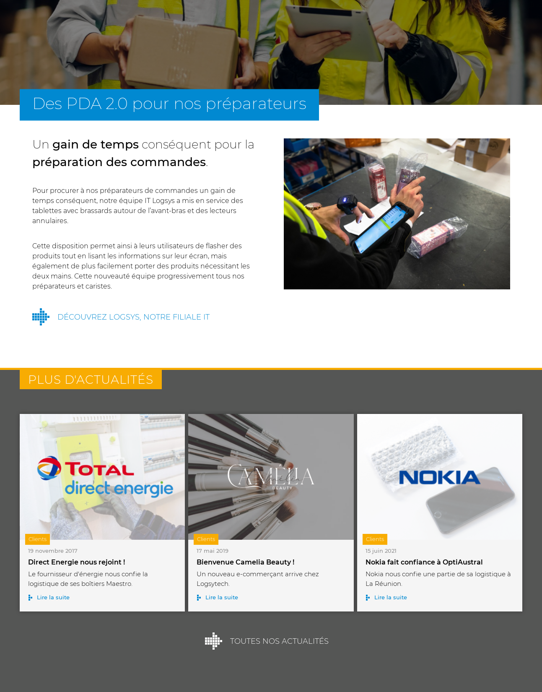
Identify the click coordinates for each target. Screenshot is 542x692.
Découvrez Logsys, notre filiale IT (133, 317)
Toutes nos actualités (279, 641)
